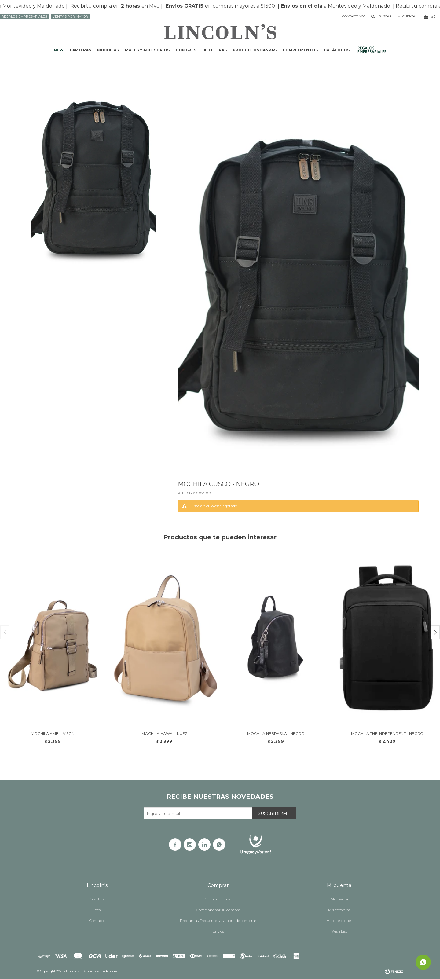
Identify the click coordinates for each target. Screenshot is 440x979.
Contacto (97, 920)
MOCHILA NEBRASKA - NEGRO (276, 733)
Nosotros (97, 899)
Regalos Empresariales (24, 16)
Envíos (218, 931)
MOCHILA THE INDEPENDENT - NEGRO (387, 733)
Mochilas (108, 50)
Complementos (300, 50)
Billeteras (214, 50)
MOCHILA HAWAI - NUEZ (164, 733)
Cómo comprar (218, 899)
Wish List (339, 931)
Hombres (186, 50)
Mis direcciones (339, 920)
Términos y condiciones (99, 971)
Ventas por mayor (70, 16)
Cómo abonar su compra (218, 910)
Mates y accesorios (147, 50)
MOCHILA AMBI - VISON (53, 733)
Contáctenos (353, 16)
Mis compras (339, 910)
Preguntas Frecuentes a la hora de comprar (218, 920)
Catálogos (337, 50)
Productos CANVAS (255, 50)
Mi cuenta (339, 899)
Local (97, 910)
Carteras (80, 50)
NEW (59, 50)
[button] (435, 632)
